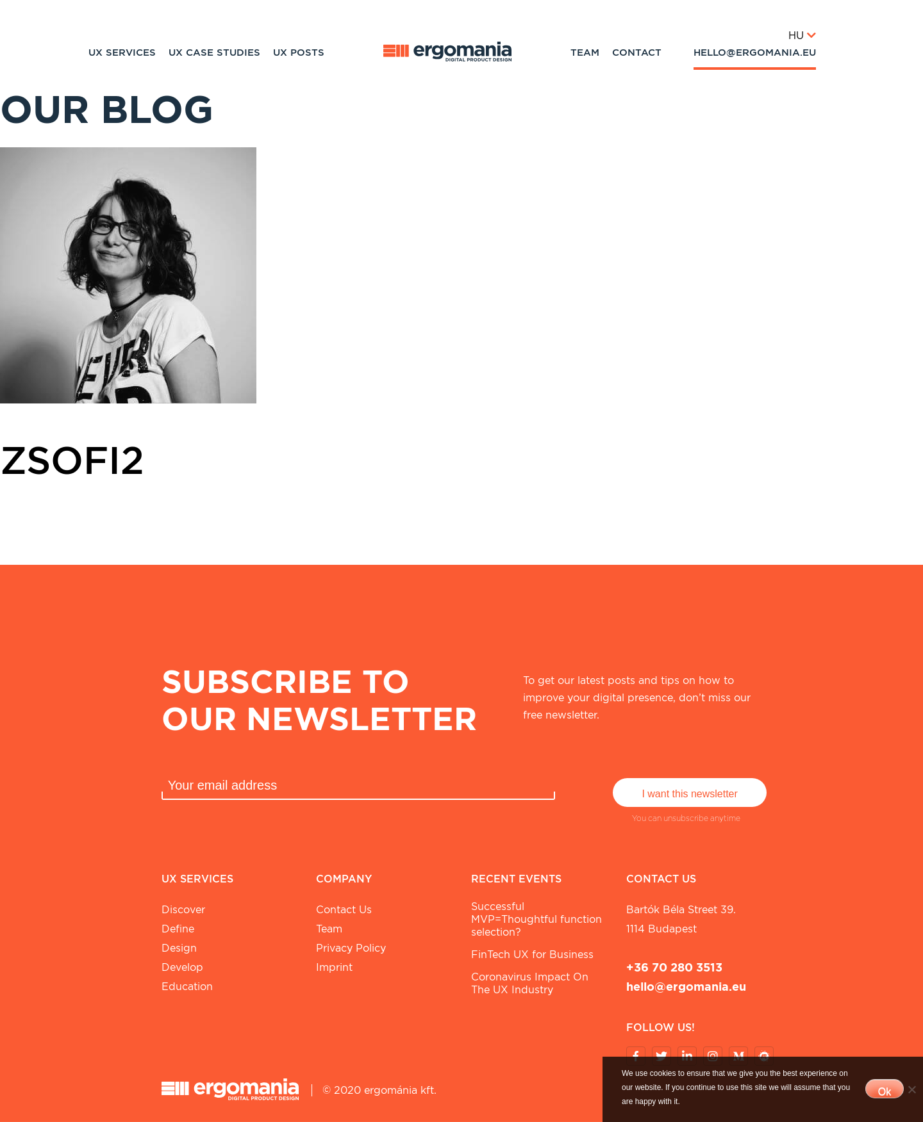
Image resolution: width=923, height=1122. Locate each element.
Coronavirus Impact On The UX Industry (529, 983)
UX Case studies (214, 52)
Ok (884, 1091)
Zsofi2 (72, 460)
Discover (183, 910)
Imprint (334, 967)
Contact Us (344, 910)
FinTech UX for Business (532, 954)
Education (187, 986)
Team (584, 52)
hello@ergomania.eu (755, 52)
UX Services (122, 52)
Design (179, 948)
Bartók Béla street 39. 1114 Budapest (681, 919)
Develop (182, 967)
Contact (636, 52)
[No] (911, 1089)
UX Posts (298, 52)
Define (178, 929)
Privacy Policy (351, 948)
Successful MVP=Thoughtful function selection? (536, 919)
